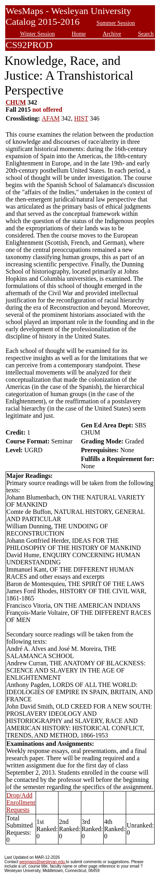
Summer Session (116, 23)
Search (146, 33)
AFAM (51, 118)
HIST (81, 118)
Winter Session (37, 33)
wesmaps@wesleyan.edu (42, 862)
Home (79, 33)
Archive (112, 33)
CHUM (16, 102)
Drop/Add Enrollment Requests (20, 802)
